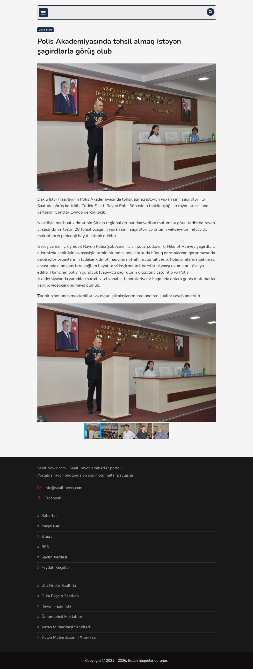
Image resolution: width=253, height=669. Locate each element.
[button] (211, 308)
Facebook (53, 498)
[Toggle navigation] (43, 12)
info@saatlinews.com (63, 487)
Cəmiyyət (45, 30)
